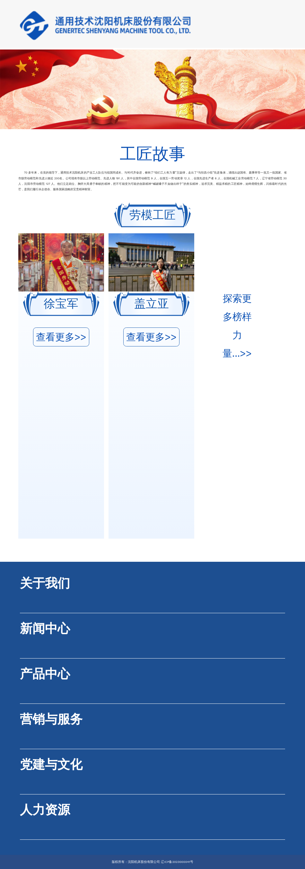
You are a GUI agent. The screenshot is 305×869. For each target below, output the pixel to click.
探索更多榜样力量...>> (237, 326)
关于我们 (45, 583)
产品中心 (45, 674)
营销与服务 (51, 719)
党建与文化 (51, 764)
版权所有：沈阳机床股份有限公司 (136, 862)
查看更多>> (61, 337)
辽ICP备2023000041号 (177, 862)
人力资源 (45, 809)
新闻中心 (45, 628)
